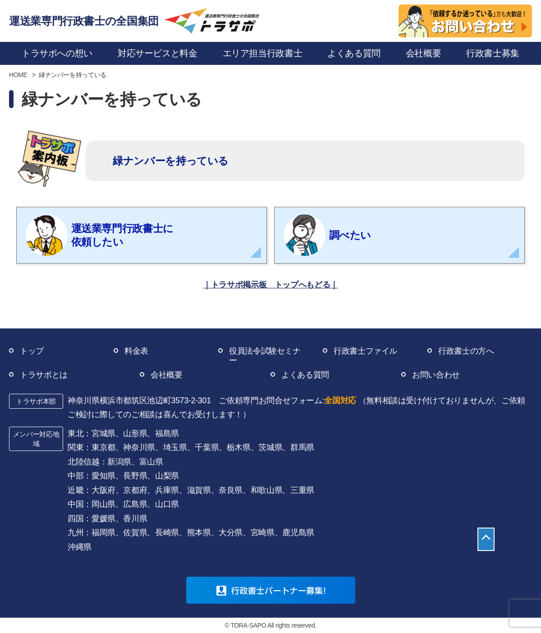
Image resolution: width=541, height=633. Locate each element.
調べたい (327, 235)
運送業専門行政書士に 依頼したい (100, 235)
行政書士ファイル (365, 350)
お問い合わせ (436, 374)
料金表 (136, 350)
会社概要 (167, 374)
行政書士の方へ (466, 350)
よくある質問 (305, 374)
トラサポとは (44, 374)
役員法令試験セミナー (265, 355)
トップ (32, 350)
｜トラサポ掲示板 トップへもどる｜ (270, 284)
